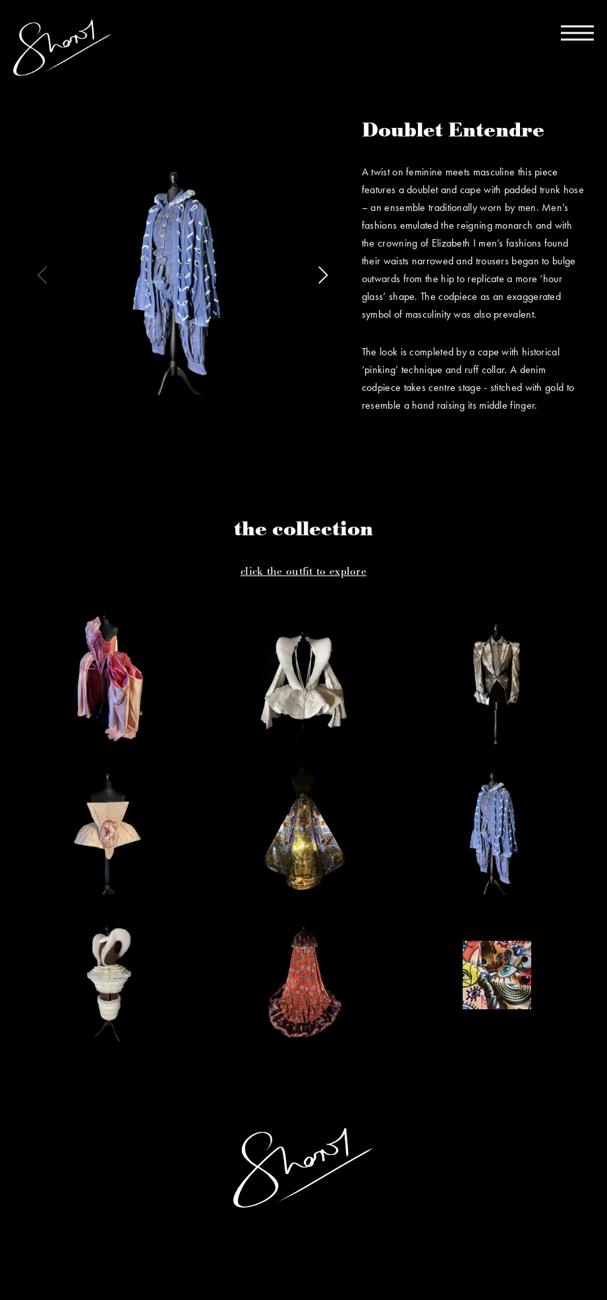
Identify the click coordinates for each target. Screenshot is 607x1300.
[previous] (44, 274)
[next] (320, 274)
